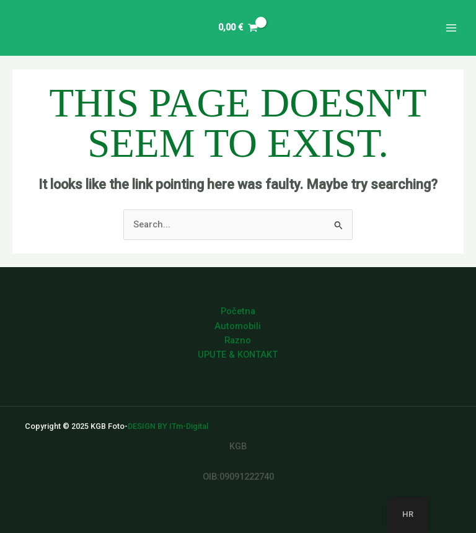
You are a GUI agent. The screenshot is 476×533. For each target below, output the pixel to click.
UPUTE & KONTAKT (238, 354)
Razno (237, 340)
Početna (238, 311)
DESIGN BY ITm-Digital (168, 426)
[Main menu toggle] (451, 27)
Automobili (237, 326)
